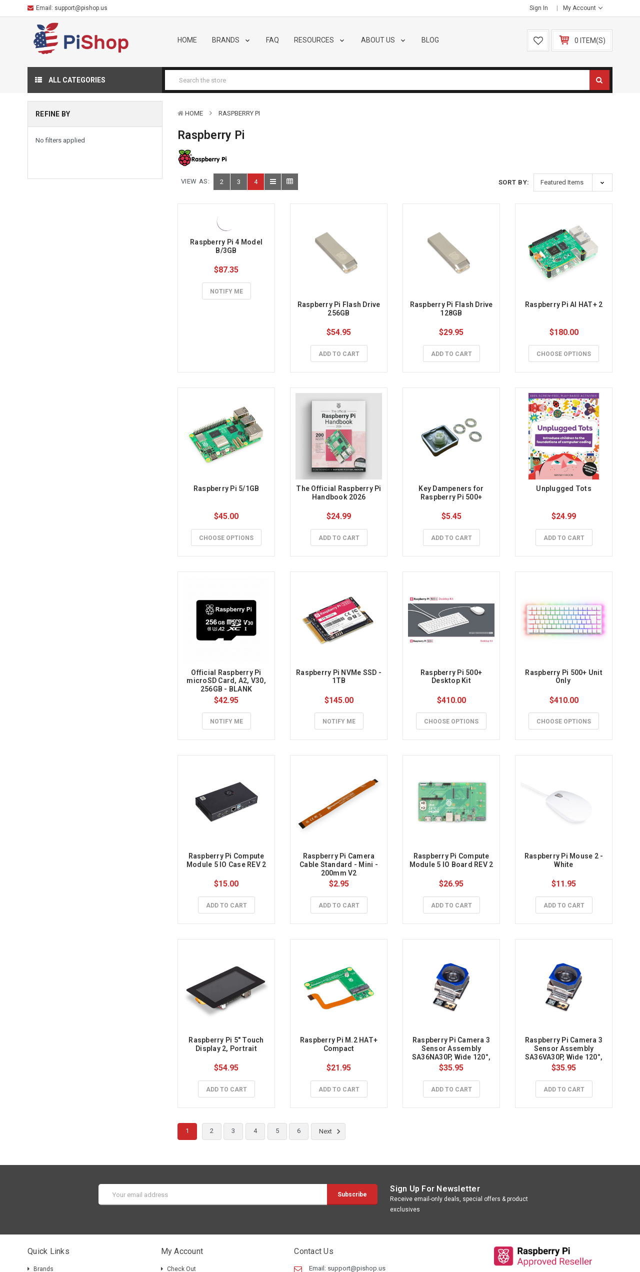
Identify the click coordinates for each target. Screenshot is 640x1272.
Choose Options (563, 354)
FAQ (272, 40)
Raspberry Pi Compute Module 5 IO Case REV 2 (226, 860)
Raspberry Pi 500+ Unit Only (564, 676)
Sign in (539, 8)
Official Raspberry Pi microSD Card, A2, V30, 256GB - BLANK (227, 681)
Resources (320, 40)
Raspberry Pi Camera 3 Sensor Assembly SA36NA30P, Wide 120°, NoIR (452, 1052)
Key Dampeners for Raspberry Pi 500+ (452, 492)
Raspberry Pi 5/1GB (227, 488)
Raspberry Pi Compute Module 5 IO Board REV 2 (452, 860)
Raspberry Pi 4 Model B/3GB (227, 246)
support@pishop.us (81, 8)
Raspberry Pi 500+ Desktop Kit (452, 676)
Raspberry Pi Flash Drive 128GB (452, 308)
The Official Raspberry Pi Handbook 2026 (339, 492)
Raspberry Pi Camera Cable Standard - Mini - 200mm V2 (340, 864)
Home (187, 40)
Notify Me (226, 291)
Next (331, 1131)
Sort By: (514, 182)
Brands (232, 40)
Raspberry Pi (239, 113)
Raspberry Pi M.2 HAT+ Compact (340, 1044)
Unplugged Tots (564, 488)
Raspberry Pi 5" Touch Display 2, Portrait (227, 1044)
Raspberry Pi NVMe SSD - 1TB (339, 676)
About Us (384, 40)
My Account (582, 8)
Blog (430, 40)
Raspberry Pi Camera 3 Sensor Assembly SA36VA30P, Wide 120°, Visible (564, 1052)
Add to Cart (339, 354)
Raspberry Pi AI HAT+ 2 (564, 304)
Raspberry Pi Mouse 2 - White (564, 860)
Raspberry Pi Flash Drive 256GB (340, 308)
